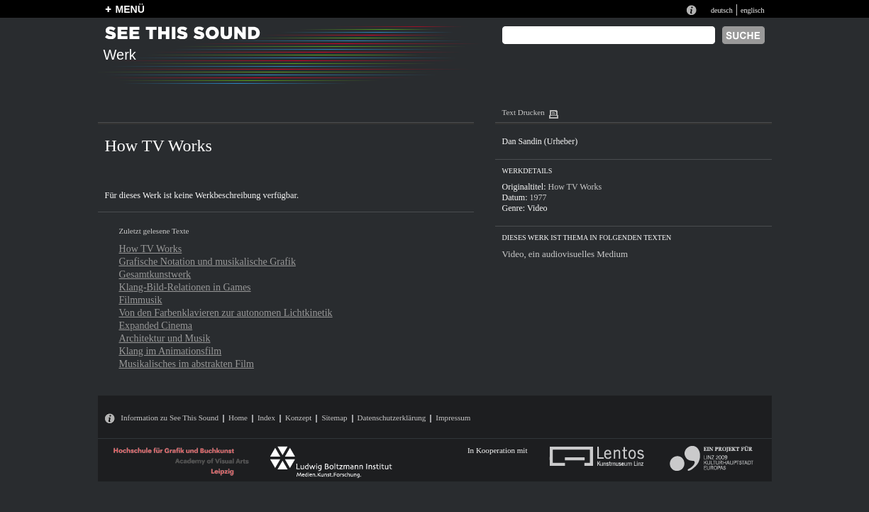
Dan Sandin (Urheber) (540, 141)
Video (537, 208)
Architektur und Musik (165, 338)
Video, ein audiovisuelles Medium (565, 254)
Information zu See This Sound (169, 417)
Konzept (298, 417)
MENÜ (130, 9)
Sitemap (334, 417)
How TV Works (150, 248)
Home (238, 417)
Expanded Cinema (156, 325)
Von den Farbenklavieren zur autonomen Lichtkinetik (226, 312)
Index (266, 417)
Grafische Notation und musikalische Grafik (207, 261)
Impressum (453, 417)
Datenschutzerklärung (392, 417)
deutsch (722, 10)
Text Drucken (523, 112)
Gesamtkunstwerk (155, 274)
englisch (753, 10)
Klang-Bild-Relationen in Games (185, 287)
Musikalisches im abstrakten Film (186, 363)
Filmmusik (140, 299)
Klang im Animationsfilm (170, 350)
